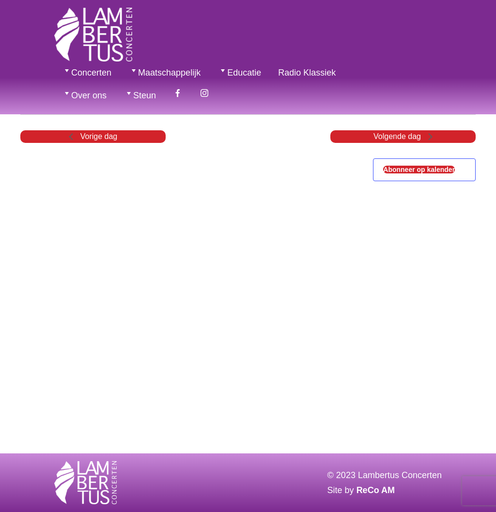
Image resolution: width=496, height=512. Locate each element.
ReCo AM (375, 490)
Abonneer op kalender (419, 169)
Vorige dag (93, 136)
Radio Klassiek (307, 73)
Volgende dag (403, 136)
